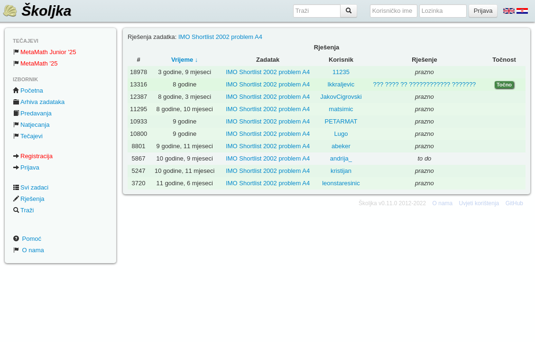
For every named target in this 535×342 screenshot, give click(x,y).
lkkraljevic (341, 84)
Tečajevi (28, 136)
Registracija (33, 156)
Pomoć (27, 238)
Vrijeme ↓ (184, 59)
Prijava (26, 167)
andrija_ (341, 158)
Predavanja (32, 113)
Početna (28, 90)
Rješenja (29, 198)
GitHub (514, 203)
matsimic (341, 109)
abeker (341, 146)
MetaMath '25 (35, 63)
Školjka (36, 11)
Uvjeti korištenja (479, 203)
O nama (28, 250)
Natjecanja (31, 124)
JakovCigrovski (340, 96)
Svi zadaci (30, 187)
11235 (341, 72)
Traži (23, 210)
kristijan (341, 170)
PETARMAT (341, 121)
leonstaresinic (341, 183)
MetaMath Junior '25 (44, 52)
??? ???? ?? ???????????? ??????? (424, 84)
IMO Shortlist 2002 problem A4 (220, 36)
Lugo (341, 133)
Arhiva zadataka (39, 101)
